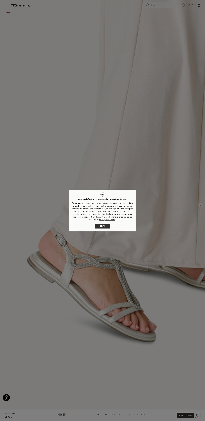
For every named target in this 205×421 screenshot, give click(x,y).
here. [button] (98, 217)
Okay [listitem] (102, 226)
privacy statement (107, 219)
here (111, 214)
